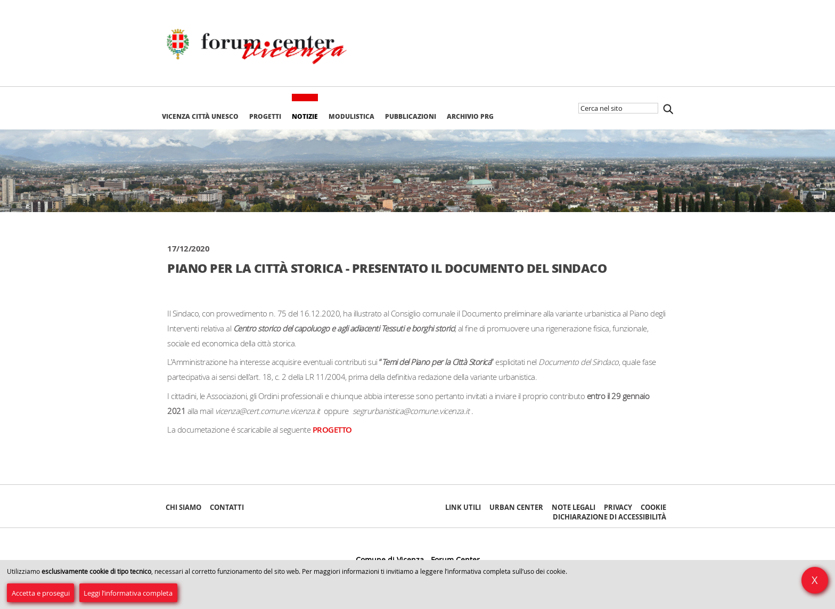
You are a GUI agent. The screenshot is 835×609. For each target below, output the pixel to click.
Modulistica (351, 116)
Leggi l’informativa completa (128, 593)
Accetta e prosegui (41, 593)
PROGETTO (332, 429)
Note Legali (573, 507)
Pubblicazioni (410, 116)
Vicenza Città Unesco (200, 116)
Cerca (668, 109)
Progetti (265, 116)
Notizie (305, 116)
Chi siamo (183, 507)
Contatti (227, 507)
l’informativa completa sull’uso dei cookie (505, 571)
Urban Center (516, 507)
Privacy (618, 507)
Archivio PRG (470, 116)
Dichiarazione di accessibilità (609, 517)
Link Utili (463, 507)
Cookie (653, 507)
